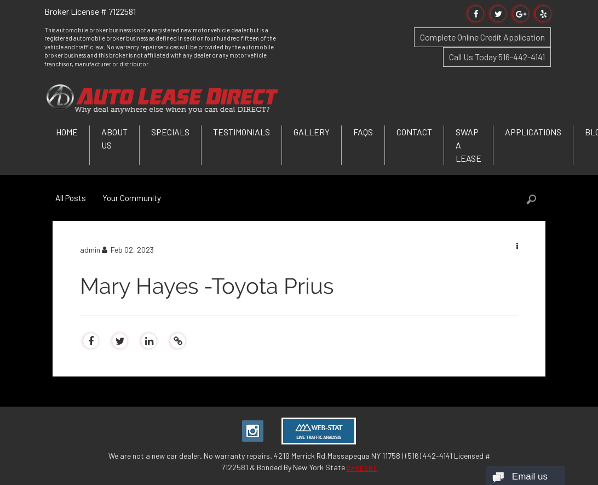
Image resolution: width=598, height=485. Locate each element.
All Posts (70, 198)
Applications (533, 132)
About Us (114, 138)
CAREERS (362, 468)
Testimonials (241, 132)
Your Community (131, 198)
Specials (170, 132)
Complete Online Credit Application (482, 37)
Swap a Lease (468, 145)
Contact (414, 132)
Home (67, 132)
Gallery (312, 132)
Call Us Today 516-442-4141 (497, 57)
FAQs (363, 132)
